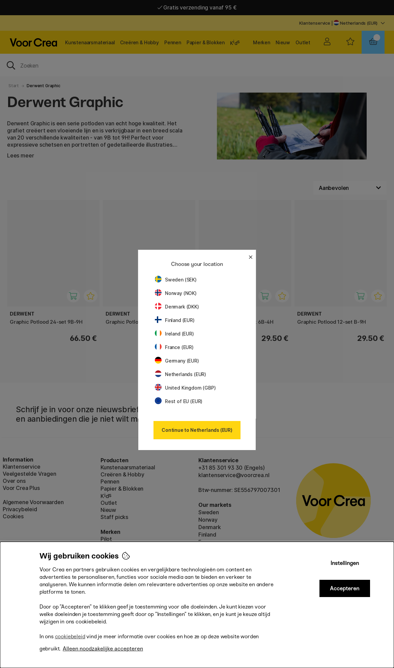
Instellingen (345, 563)
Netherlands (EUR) (180, 374)
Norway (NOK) (176, 293)
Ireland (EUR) (174, 334)
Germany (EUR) (177, 361)
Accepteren (344, 588)
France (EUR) (174, 347)
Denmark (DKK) (177, 307)
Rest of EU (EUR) (178, 401)
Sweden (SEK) (176, 279)
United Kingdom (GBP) (185, 388)
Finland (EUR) (175, 320)
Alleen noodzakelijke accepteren (103, 648)
